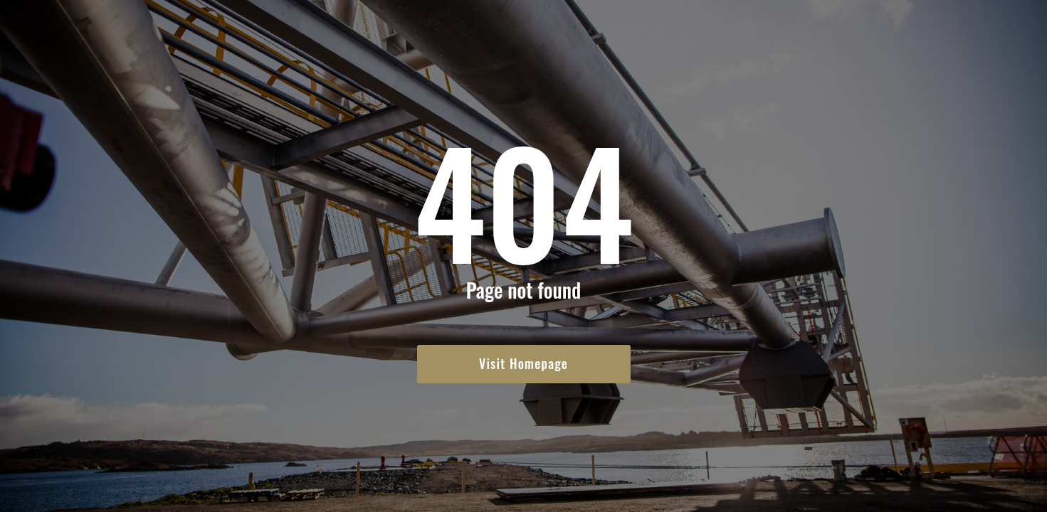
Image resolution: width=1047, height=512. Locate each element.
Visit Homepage (523, 363)
